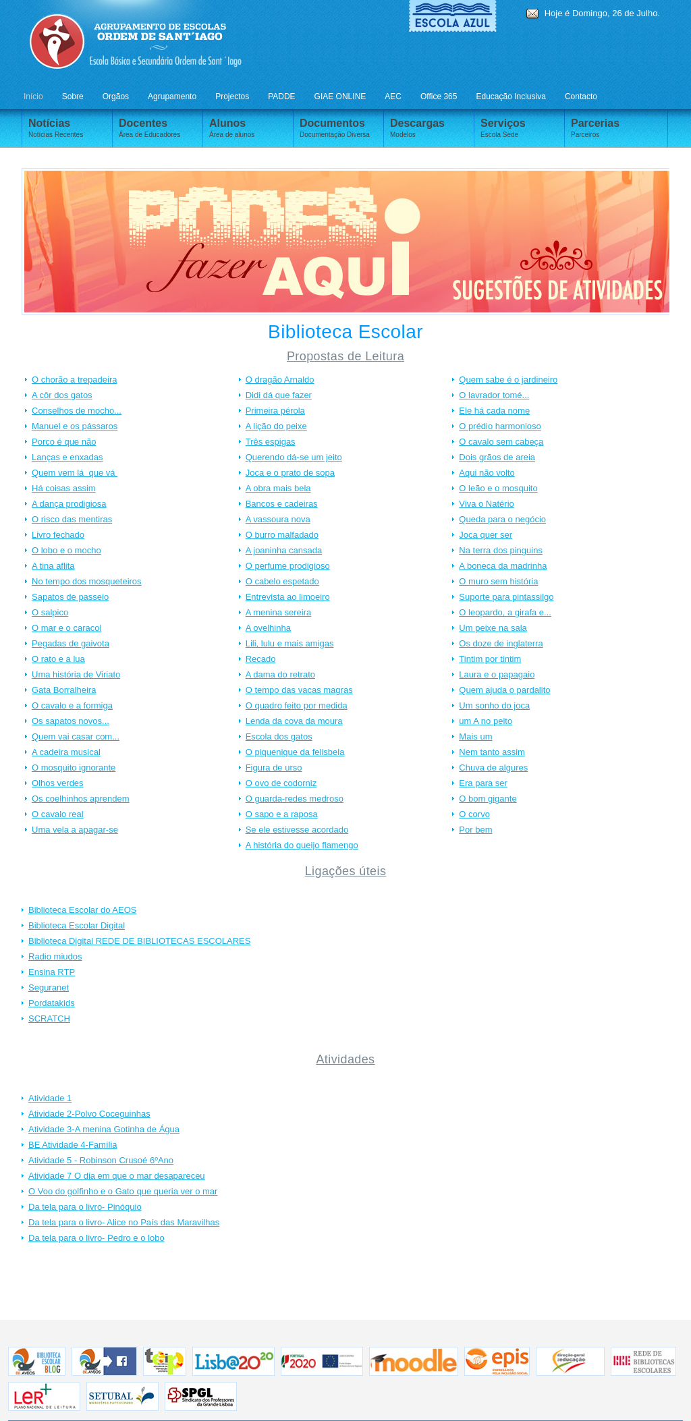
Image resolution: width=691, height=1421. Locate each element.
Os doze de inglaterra (501, 643)
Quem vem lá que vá (74, 473)
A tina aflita (53, 566)
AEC (393, 96)
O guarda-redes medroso (294, 798)
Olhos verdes (58, 783)
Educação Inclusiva (510, 96)
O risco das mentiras (72, 519)
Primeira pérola (275, 411)
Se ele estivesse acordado (297, 830)
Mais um (475, 736)
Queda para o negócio (502, 519)
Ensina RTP (51, 972)
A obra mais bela (278, 488)
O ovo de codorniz (281, 783)
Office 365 (438, 96)
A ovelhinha (268, 628)
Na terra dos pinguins (501, 550)
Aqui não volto (486, 473)
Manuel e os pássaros (74, 426)
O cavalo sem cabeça (501, 442)
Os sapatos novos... (70, 721)
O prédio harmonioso (500, 426)
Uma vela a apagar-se (75, 830)
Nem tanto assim (492, 752)
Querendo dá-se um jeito (294, 457)
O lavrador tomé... (494, 395)
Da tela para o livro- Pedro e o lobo (96, 1238)
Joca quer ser (485, 535)
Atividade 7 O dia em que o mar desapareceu (116, 1176)
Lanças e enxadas (67, 457)
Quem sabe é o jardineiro (508, 379)
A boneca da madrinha (503, 566)
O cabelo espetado (282, 581)
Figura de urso (274, 767)
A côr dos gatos (62, 395)
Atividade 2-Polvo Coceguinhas (89, 1114)
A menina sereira (279, 612)
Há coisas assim (64, 488)
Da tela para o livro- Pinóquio (85, 1207)
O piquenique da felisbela (295, 752)
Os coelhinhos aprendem (81, 798)
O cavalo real (58, 814)
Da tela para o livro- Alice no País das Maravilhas (123, 1222)
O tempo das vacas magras (299, 690)
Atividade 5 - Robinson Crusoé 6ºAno (100, 1160)
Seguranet (48, 987)
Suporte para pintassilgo (506, 597)
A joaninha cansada (284, 550)
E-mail (532, 14)
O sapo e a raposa (282, 814)
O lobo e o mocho (66, 550)
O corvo (474, 814)
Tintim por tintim (490, 659)
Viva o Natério (486, 504)
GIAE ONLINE (340, 96)
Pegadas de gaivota (70, 643)
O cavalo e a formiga (72, 705)
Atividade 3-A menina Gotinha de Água (103, 1129)
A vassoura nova (278, 519)
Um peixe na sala (492, 628)
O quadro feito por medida (297, 705)
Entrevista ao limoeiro (288, 597)
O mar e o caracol (66, 628)
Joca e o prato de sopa (290, 473)
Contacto (581, 96)
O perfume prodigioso (288, 566)
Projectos (232, 96)
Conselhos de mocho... (76, 411)
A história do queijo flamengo (302, 845)
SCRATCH (49, 1018)
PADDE (281, 96)
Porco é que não (64, 442)
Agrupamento (172, 96)
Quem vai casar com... (75, 736)
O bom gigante (487, 798)
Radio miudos (55, 956)
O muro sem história (498, 581)
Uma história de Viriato (76, 674)
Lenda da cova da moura (294, 721)
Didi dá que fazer (279, 395)
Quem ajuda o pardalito (504, 690)
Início (33, 96)
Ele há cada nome (494, 411)
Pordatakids (51, 1003)
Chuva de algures (493, 767)
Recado (261, 659)
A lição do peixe (276, 426)
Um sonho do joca (494, 705)
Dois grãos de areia (497, 457)
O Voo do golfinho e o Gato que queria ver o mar (122, 1191)
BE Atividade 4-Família (72, 1145)
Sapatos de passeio (70, 597)
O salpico (50, 612)
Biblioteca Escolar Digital (76, 925)
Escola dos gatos (279, 736)
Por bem (475, 830)
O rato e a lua (58, 659)
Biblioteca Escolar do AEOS (82, 910)
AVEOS (141, 36)
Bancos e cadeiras (282, 504)
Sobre (73, 96)
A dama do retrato (280, 674)
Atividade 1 (50, 1098)
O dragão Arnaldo (280, 379)
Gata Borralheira (64, 690)
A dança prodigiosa (69, 504)
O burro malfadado (282, 535)
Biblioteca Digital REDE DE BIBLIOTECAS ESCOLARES (139, 941)
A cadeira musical (66, 752)
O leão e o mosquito (498, 488)
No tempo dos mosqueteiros (87, 581)
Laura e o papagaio (496, 674)
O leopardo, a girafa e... (505, 612)
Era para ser (483, 783)
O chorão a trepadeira (74, 379)
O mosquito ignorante (73, 767)
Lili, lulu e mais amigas (290, 643)
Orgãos (116, 96)
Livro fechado (58, 535)
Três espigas (271, 442)
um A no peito (485, 721)
